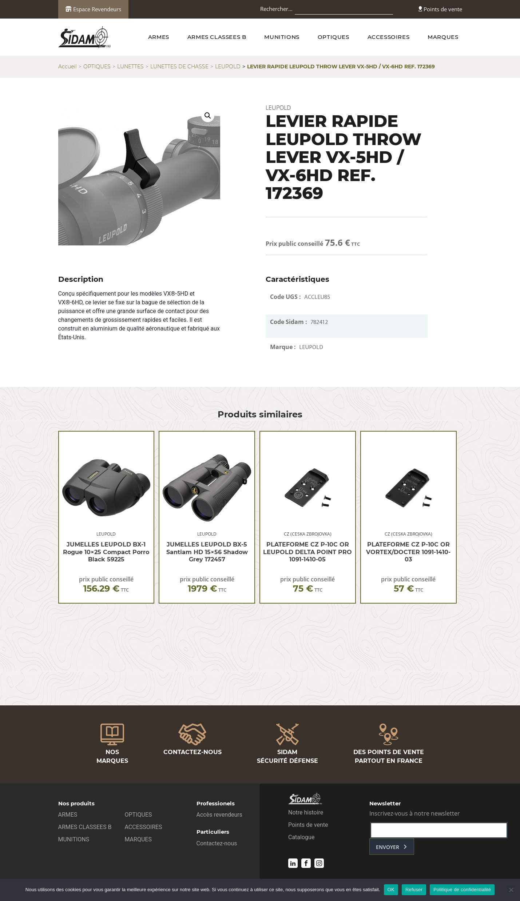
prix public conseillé (106, 584)
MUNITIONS (281, 36)
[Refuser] (511, 889)
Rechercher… (276, 8)
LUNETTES (130, 66)
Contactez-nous (217, 843)
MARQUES (443, 36)
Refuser (413, 889)
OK (391, 889)
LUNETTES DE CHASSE (179, 66)
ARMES (158, 36)
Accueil (67, 66)
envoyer (387, 847)
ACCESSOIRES (389, 36)
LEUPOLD (228, 66)
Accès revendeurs (220, 814)
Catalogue (301, 837)
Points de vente (440, 9)
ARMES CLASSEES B (216, 36)
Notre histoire (305, 812)
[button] (207, 115)
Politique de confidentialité (462, 889)
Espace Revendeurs (93, 9)
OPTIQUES (333, 36)
